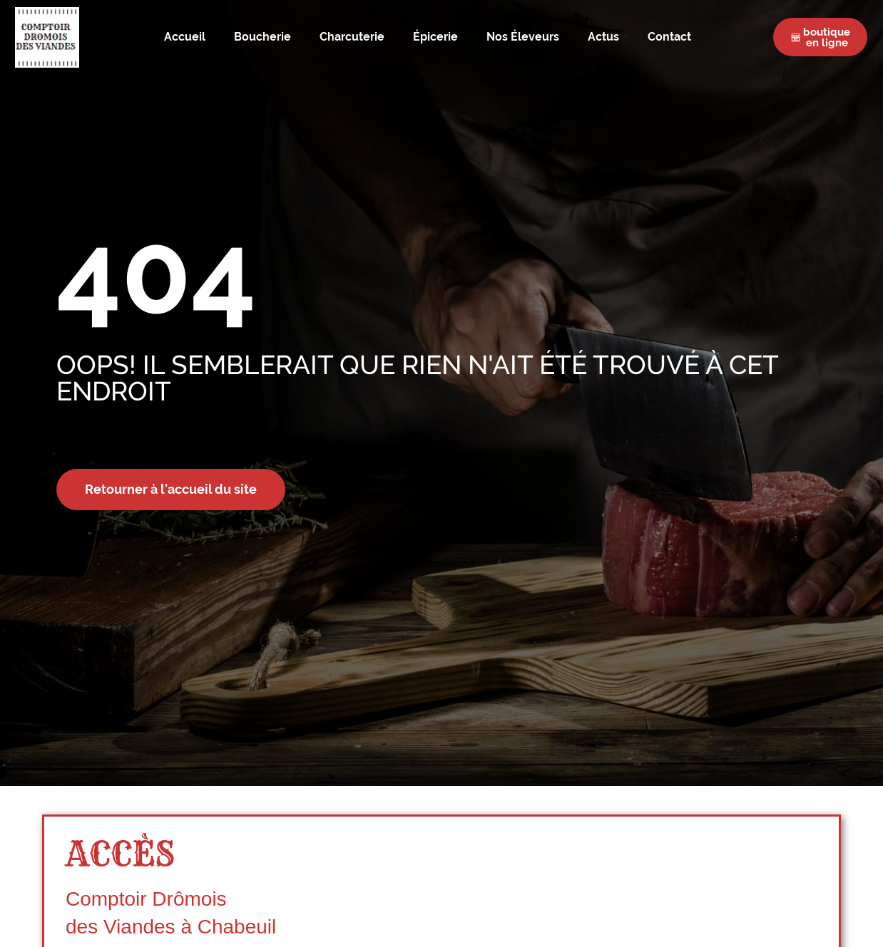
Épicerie (435, 37)
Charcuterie (352, 37)
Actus (603, 37)
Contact (669, 37)
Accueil (184, 37)
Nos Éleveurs (522, 37)
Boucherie (262, 37)
